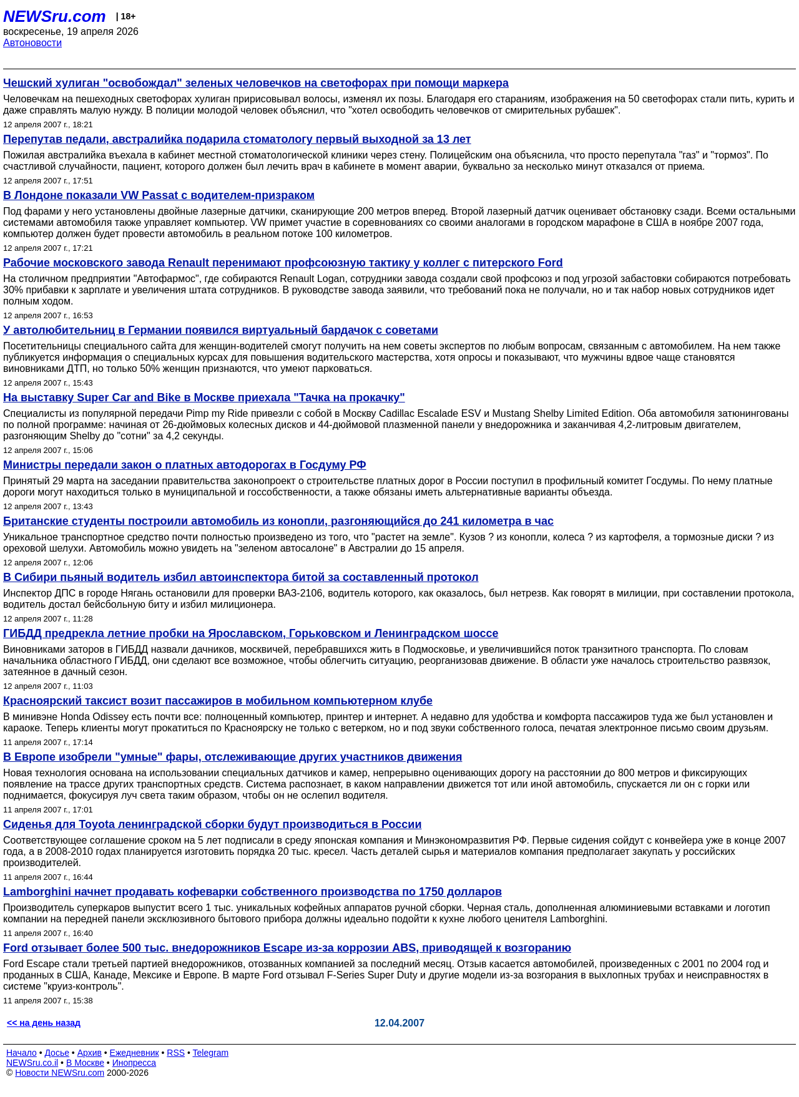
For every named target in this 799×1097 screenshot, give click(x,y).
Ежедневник (134, 1053)
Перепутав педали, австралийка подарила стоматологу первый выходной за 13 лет (237, 139)
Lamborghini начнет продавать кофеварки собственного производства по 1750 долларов (252, 891)
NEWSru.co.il (32, 1063)
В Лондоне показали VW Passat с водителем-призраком (159, 195)
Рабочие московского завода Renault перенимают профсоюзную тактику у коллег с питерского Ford (283, 262)
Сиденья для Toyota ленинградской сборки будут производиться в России (212, 824)
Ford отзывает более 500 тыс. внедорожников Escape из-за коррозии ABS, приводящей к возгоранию (287, 948)
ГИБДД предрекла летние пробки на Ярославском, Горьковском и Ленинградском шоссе (250, 633)
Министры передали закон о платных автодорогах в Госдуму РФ (184, 465)
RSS (176, 1053)
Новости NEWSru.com (59, 1073)
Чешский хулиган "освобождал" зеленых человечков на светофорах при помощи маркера (256, 83)
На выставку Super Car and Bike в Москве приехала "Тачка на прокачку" (204, 397)
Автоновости (32, 42)
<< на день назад (44, 1023)
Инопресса (134, 1063)
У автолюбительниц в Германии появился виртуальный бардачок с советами (220, 330)
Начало (21, 1053)
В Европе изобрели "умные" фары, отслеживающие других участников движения (232, 757)
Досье (56, 1053)
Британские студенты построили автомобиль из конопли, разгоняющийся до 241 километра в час (278, 521)
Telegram (211, 1053)
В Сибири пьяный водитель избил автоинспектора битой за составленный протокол (241, 577)
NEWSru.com (54, 16)
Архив (89, 1053)
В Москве (85, 1063)
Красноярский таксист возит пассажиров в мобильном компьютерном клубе (218, 701)
